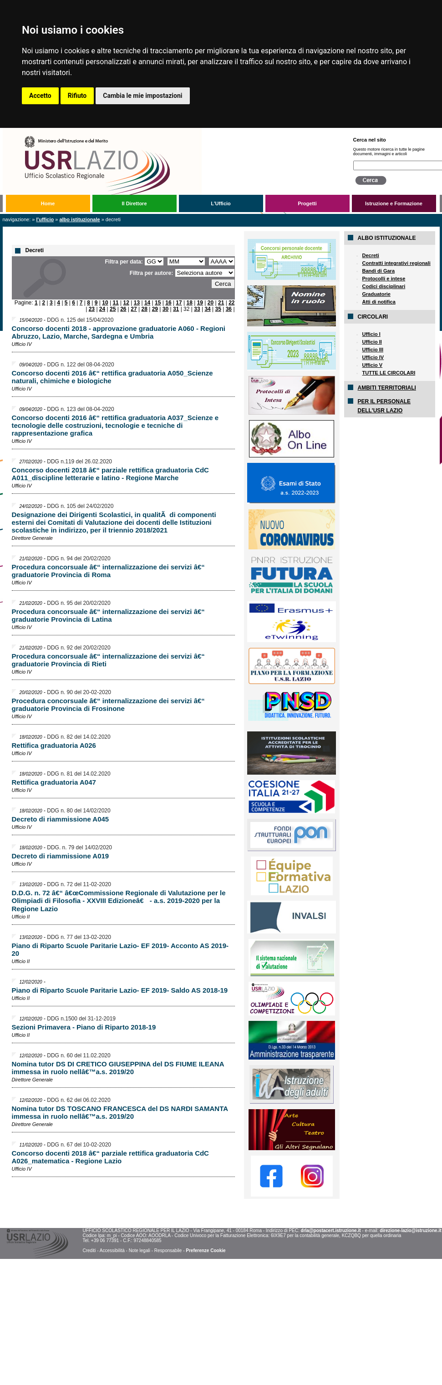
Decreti (370, 255)
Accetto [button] (40, 95)
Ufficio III (372, 349)
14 (147, 302)
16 (168, 302)
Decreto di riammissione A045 (60, 819)
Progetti (307, 203)
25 (113, 309)
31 (176, 309)
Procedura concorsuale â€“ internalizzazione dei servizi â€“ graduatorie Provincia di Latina (108, 615)
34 (207, 309)
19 (200, 302)
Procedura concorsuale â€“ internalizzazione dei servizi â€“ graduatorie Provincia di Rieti (108, 660)
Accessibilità (112, 1250)
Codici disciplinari (384, 286)
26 (123, 309)
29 (155, 309)
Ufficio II (372, 342)
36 (229, 309)
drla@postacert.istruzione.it (331, 1230)
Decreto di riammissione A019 (60, 856)
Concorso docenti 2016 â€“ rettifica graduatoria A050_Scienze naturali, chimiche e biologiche (112, 377)
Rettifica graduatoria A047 (54, 782)
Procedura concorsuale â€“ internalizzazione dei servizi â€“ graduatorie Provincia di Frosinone (108, 704)
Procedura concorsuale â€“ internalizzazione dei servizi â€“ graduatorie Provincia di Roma (108, 570)
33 (197, 309)
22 (231, 302)
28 (144, 309)
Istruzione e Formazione (393, 203)
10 (105, 302)
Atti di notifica (379, 301)
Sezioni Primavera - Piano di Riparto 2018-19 (84, 1027)
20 (210, 302)
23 (92, 309)
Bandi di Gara (378, 271)
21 (221, 302)
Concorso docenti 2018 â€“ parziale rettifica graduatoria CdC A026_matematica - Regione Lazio (110, 1157)
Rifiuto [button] (77, 95)
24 (102, 309)
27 (134, 309)
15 (158, 302)
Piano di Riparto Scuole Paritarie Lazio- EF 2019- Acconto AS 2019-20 (120, 949)
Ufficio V (372, 365)
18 (190, 302)
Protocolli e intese (384, 278)
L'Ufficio (221, 203)
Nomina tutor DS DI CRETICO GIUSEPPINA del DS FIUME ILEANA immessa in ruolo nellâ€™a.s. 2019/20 (118, 1068)
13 (137, 302)
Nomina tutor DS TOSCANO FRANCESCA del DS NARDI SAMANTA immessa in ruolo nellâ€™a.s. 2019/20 (120, 1112)
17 (179, 302)
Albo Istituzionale (79, 219)
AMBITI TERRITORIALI (387, 388)
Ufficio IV (373, 357)
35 (218, 309)
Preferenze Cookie (205, 1250)
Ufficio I (371, 334)
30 (165, 309)
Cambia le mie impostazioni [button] (142, 95)
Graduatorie (376, 294)
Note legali (139, 1250)
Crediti (89, 1250)
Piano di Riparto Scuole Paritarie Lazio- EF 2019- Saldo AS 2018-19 (120, 990)
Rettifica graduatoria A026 (54, 745)
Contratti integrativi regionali (396, 263)
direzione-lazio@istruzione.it (410, 1230)
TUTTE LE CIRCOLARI (389, 372)
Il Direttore (134, 203)
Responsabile (168, 1250)
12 (126, 302)
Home (48, 203)
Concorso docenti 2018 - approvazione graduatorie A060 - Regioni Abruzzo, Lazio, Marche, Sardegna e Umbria (119, 332)
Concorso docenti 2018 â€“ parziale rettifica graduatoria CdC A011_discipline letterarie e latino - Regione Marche (110, 474)
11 (115, 302)
